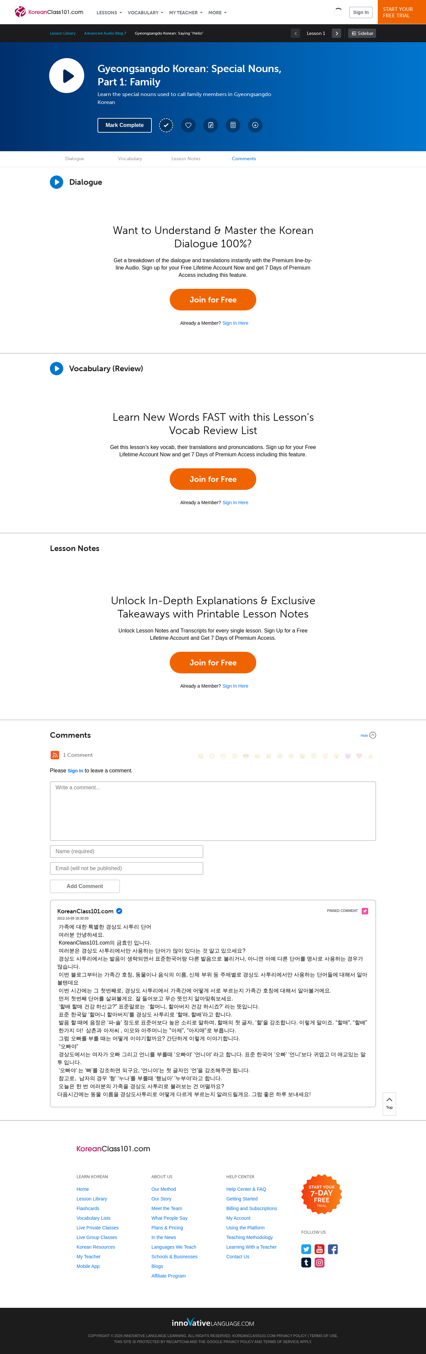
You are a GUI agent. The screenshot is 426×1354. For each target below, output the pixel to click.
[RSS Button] (55, 755)
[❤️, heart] (359, 755)
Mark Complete (125, 125)
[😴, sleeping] (325, 755)
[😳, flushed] (212, 755)
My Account (238, 1218)
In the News (163, 1237)
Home (83, 1189)
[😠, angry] (257, 755)
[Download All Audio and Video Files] (255, 125)
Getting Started (242, 1198)
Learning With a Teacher (251, 1247)
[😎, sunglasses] (246, 755)
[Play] (56, 368)
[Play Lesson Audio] (66, 75)
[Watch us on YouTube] (320, 1249)
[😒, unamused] (234, 755)
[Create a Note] (210, 125)
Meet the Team (166, 1208)
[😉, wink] (291, 755)
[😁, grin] (223, 755)
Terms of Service (281, 1342)
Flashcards (88, 1208)
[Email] (126, 868)
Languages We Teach (173, 1247)
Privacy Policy (292, 1336)
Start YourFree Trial (403, 12)
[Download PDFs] (233, 125)
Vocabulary (143, 13)
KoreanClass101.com (254, 1336)
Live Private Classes (98, 1227)
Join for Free (213, 299)
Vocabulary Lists (93, 1218)
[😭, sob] (302, 755)
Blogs (157, 1266)
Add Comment (85, 886)
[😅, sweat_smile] (280, 755)
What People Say (169, 1218)
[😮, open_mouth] (336, 755)
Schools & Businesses (174, 1256)
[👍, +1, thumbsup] (370, 755)
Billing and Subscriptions (251, 1208)
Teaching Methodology (249, 1237)
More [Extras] (215, 13)
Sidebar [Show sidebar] (365, 33)
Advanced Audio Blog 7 (105, 33)
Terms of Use (323, 1336)
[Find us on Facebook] (333, 1249)
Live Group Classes (97, 1237)
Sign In (361, 12)
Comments (244, 159)
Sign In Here (235, 323)
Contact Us (237, 1256)
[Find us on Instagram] (320, 1262)
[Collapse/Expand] (213, 735)
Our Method (163, 1189)
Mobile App (88, 1266)
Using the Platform (245, 1227)
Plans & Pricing (167, 1227)
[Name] (126, 851)
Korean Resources (96, 1247)
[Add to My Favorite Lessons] (188, 125)
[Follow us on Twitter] (306, 1249)
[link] (336, 33)
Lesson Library (63, 33)
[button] (338, 12)
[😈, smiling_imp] (347, 755)
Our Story (161, 1198)
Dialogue (74, 159)
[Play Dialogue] (56, 182)
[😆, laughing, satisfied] (268, 755)
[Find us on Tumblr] (306, 1262)
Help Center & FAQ (246, 1189)
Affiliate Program (168, 1276)
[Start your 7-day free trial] (321, 1194)
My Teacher (183, 13)
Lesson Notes (185, 159)
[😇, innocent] (314, 755)
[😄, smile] (200, 755)
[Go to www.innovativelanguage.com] (213, 1321)
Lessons (107, 13)
